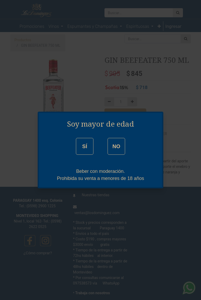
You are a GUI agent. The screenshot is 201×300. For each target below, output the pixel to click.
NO (116, 146)
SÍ (84, 146)
